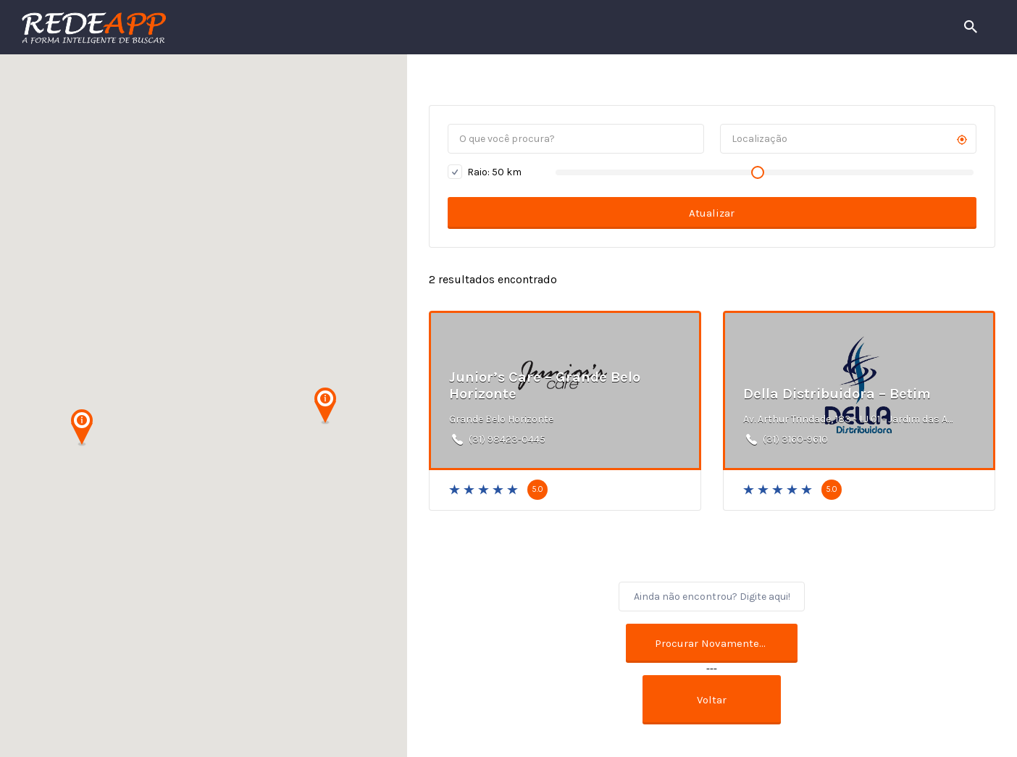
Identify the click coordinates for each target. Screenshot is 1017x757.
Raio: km (485, 171)
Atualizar (711, 212)
